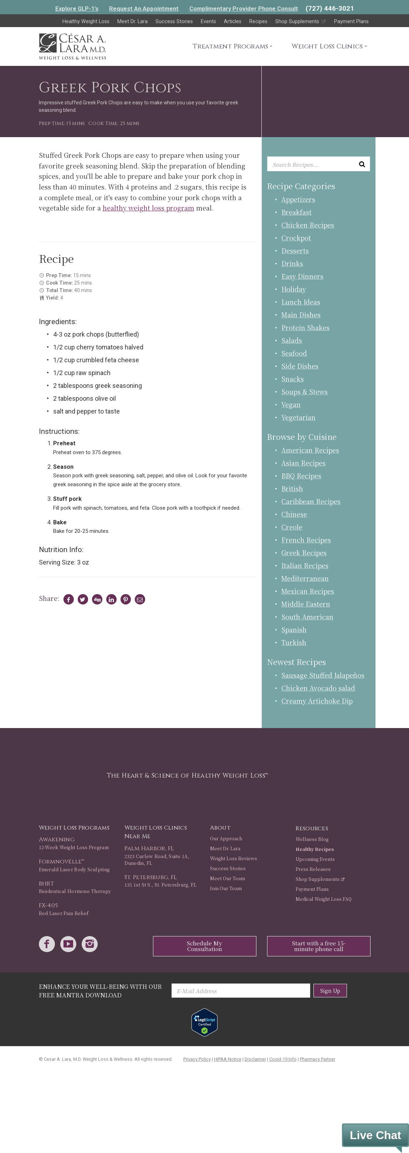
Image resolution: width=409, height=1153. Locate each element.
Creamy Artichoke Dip (317, 700)
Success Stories (174, 22)
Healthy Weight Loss (85, 22)
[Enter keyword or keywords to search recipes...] (318, 164)
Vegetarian (298, 417)
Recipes (258, 22)
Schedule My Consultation (204, 946)
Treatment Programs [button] (230, 46)
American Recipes (310, 450)
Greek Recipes (304, 552)
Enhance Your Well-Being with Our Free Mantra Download (100, 990)
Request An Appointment (144, 8)
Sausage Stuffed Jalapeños (322, 675)
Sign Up (330, 990)
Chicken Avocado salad (318, 687)
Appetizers (298, 199)
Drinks (292, 263)
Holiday (293, 289)
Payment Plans (351, 22)
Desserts (295, 250)
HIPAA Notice (227, 1059)
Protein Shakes (305, 327)
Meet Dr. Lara (132, 22)
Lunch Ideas (300, 301)
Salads (291, 340)
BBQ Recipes (301, 475)
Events (208, 22)
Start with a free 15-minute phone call (319, 946)
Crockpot (296, 237)
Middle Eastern (305, 603)
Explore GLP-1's (76, 8)
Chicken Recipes (307, 224)
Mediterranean (305, 578)
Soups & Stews (304, 391)
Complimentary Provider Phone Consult (243, 8)
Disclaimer (255, 1059)
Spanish (294, 629)
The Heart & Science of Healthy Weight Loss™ (188, 775)
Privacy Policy (197, 1059)
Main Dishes (301, 314)
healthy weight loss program (148, 207)
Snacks (292, 378)
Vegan (291, 404)
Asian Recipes (303, 462)
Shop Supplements (300, 22)
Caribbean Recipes (311, 501)
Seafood (294, 353)
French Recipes (306, 539)
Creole (291, 526)
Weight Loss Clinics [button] (327, 46)
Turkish (293, 642)
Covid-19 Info (283, 1059)
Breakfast (296, 212)
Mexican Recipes (307, 591)
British (292, 488)
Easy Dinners (302, 276)
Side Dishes (299, 365)
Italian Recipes (304, 565)
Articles (232, 22)
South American (307, 616)
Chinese (294, 514)
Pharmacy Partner (317, 1059)
